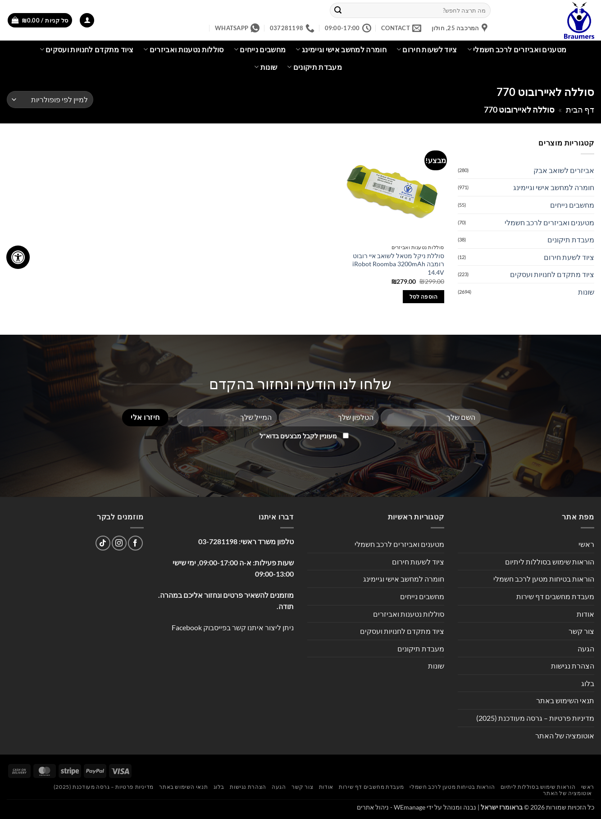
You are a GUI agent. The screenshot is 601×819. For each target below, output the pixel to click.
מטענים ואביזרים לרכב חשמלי (517, 49)
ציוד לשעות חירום (426, 49)
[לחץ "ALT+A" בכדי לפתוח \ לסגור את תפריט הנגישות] (18, 257)
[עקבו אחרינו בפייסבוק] (135, 543)
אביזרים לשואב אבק (563, 170)
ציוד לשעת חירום (569, 257)
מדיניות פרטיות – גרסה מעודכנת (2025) (535, 718)
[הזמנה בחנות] (50, 100)
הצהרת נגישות (572, 665)
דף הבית (580, 109)
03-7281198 (217, 541)
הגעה (586, 648)
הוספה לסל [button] (423, 297)
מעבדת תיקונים (314, 67)
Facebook (187, 627)
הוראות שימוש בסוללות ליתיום (549, 561)
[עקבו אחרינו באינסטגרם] (119, 543)
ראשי (586, 544)
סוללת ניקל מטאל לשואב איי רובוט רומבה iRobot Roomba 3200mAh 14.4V (398, 264)
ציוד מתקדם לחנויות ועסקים (87, 49)
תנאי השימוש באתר (565, 700)
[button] (87, 20)
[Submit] (338, 10)
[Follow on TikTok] (103, 543)
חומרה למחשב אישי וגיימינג (341, 49)
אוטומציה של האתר (564, 735)
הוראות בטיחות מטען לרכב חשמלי (543, 578)
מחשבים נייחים (260, 49)
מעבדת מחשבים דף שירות (555, 596)
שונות (265, 67)
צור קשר (581, 631)
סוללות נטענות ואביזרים (183, 49)
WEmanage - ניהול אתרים (391, 807)
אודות (585, 614)
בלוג (587, 683)
